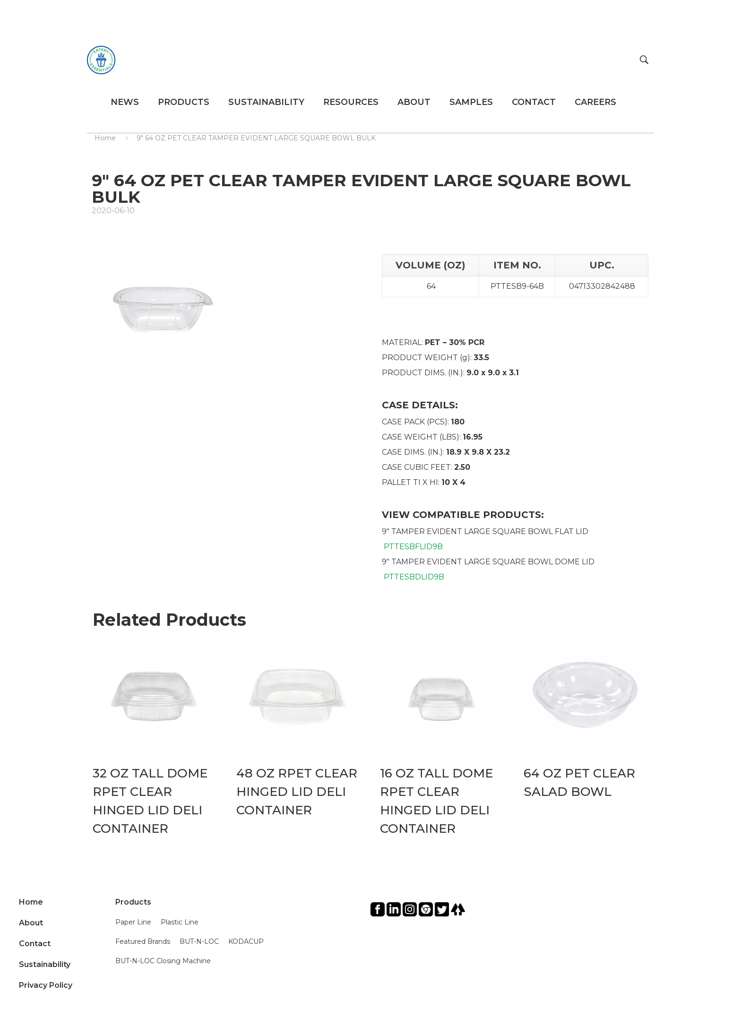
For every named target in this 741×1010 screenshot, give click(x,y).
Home (105, 138)
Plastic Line (179, 922)
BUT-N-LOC (199, 941)
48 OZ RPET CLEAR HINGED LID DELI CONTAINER (296, 792)
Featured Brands (142, 941)
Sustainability (44, 964)
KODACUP (246, 941)
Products (133, 902)
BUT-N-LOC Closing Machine (163, 961)
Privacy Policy (45, 985)
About (31, 922)
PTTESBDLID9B (414, 576)
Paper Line (133, 922)
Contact (35, 943)
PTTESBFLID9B (413, 546)
